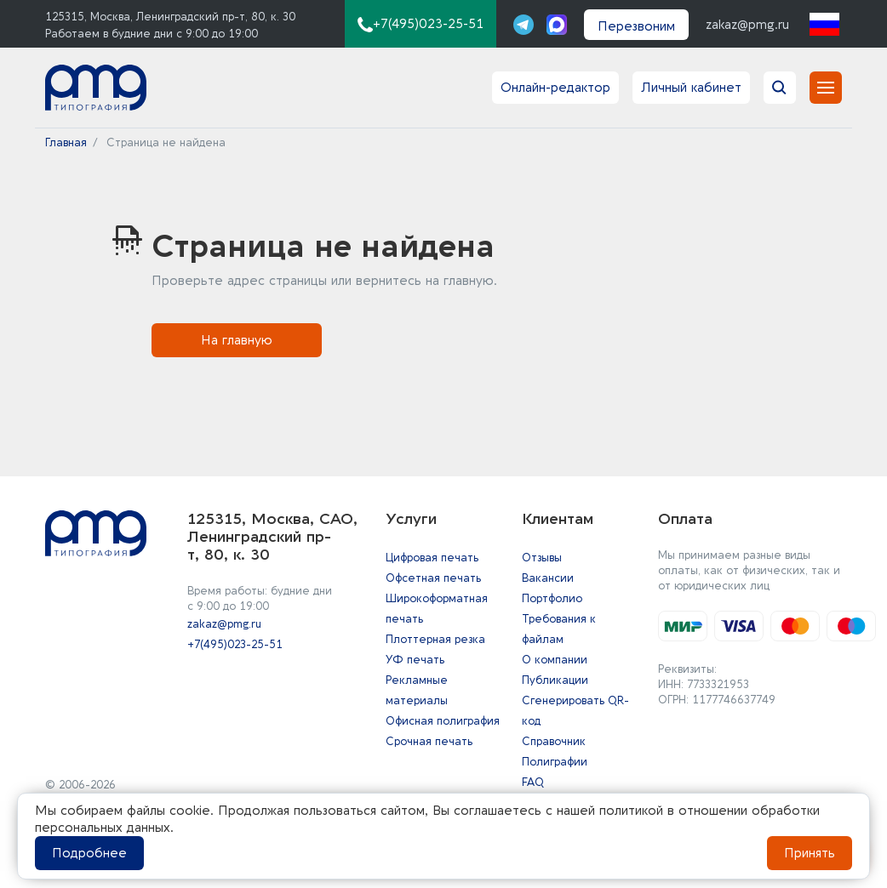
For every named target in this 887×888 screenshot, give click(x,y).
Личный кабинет (691, 87)
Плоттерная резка (435, 639)
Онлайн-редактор (555, 87)
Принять (809, 853)
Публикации (555, 680)
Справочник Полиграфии (554, 751)
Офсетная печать (433, 578)
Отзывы (542, 557)
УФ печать (415, 659)
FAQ (533, 782)
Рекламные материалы (417, 690)
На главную (236, 340)
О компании (554, 659)
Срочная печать (429, 741)
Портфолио (552, 598)
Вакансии (548, 578)
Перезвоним (636, 26)
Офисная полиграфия (443, 720)
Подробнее (89, 853)
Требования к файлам (559, 629)
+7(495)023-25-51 (235, 644)
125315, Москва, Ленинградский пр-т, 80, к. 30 (170, 16)
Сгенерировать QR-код (575, 710)
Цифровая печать (432, 557)
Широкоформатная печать (437, 608)
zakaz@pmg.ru (747, 24)
